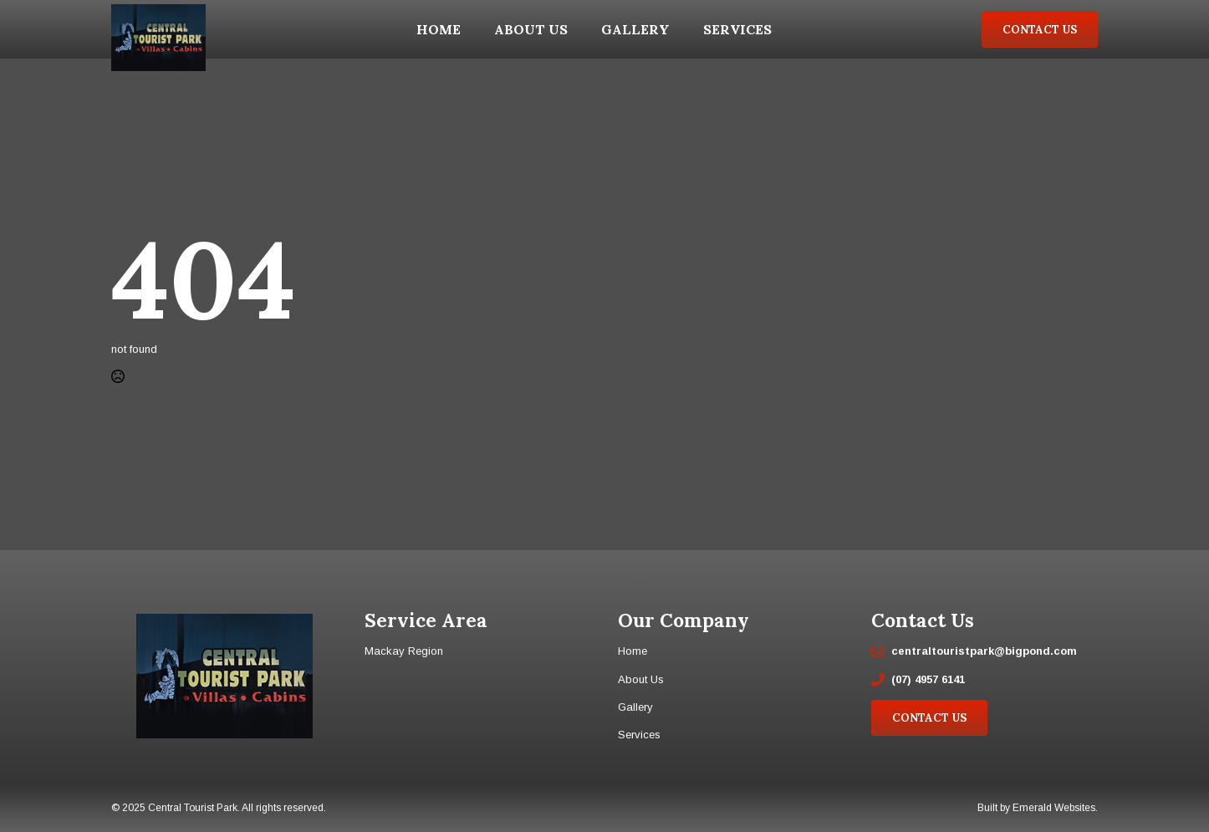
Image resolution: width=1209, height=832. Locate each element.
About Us (531, 29)
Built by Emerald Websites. (1037, 808)
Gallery (635, 29)
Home (438, 29)
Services (737, 29)
